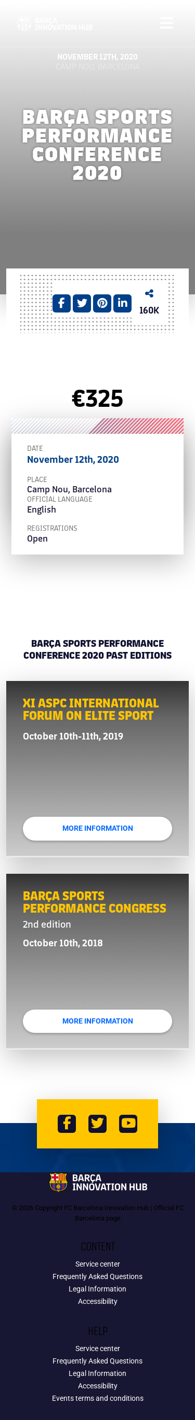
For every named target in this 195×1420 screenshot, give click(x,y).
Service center (97, 1264)
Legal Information (97, 1289)
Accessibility (98, 1301)
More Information (97, 828)
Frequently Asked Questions (97, 1276)
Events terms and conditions (98, 1398)
